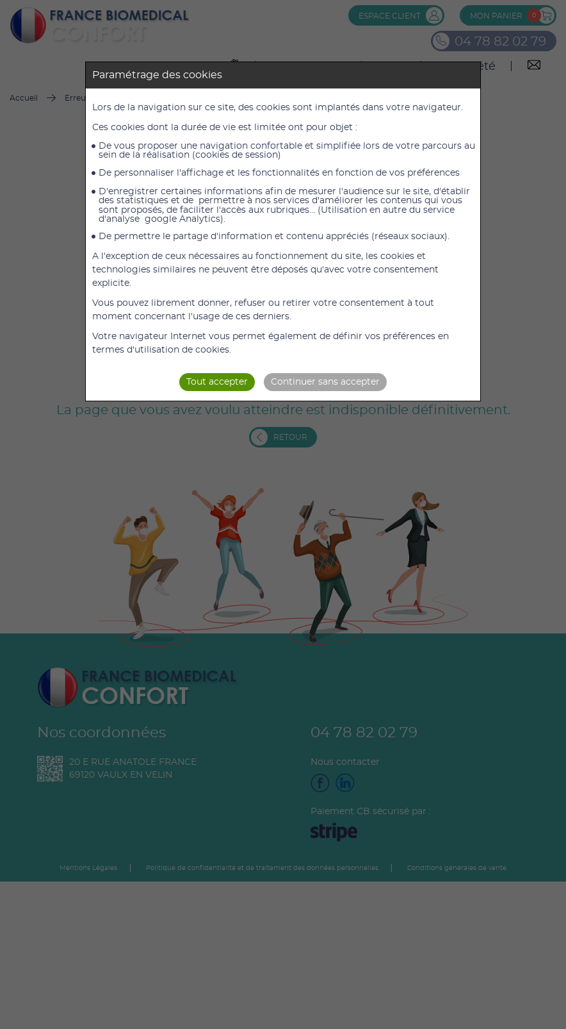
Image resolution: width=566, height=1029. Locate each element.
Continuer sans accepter (325, 382)
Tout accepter (217, 382)
